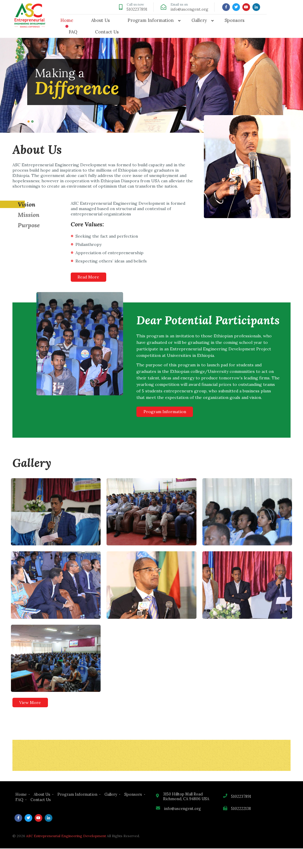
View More (30, 703)
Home (66, 20)
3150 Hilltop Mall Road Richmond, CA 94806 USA (186, 797)
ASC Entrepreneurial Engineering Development (66, 836)
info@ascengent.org (188, 9)
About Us (100, 20)
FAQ (73, 32)
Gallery (199, 20)
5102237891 (134, 9)
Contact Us (107, 32)
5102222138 (241, 809)
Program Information (151, 20)
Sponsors (234, 20)
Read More (89, 277)
